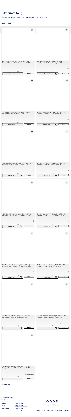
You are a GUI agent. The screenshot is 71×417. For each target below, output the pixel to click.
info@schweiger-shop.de (21, 410)
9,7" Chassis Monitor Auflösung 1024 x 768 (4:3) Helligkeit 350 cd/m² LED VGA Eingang (16, 113)
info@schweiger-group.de (21, 406)
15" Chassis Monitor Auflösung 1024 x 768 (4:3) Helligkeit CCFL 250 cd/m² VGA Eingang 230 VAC (16, 265)
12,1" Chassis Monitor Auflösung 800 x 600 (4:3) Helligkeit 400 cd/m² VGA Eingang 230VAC (51, 163)
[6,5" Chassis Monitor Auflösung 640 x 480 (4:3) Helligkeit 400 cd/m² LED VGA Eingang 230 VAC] (18, 44)
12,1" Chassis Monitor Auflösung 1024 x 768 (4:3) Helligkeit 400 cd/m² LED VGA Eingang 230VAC (51, 214)
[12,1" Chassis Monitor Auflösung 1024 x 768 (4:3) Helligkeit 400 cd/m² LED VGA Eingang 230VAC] (53, 197)
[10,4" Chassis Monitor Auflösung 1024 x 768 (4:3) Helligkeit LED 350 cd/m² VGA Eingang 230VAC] (18, 146)
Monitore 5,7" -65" (20, 17)
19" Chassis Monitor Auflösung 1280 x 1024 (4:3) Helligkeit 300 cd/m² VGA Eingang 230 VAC (16, 316)
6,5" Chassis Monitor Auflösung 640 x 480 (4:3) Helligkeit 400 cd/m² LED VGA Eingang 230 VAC (16, 62)
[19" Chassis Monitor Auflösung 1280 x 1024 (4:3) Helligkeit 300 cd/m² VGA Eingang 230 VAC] (18, 298)
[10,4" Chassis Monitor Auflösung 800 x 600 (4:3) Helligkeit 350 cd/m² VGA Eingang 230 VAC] (53, 95)
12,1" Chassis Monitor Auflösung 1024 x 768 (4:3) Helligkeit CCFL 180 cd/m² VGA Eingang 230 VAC (16, 214)
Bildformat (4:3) (43, 17)
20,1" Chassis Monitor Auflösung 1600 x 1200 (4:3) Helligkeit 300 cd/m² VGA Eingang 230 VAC (51, 316)
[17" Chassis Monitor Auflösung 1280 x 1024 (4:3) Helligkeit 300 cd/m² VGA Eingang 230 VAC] (53, 247)
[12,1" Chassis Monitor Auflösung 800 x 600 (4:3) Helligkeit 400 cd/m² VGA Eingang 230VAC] (53, 146)
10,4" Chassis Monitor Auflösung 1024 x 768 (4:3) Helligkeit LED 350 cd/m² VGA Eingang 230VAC (16, 163)
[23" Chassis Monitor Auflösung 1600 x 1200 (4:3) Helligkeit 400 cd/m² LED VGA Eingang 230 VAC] (18, 349)
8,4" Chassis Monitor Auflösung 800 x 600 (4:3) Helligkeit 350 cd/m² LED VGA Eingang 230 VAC (51, 62)
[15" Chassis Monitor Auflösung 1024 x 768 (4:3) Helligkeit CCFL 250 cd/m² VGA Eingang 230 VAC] (18, 247)
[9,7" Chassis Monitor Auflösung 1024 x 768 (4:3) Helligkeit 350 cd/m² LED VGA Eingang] (18, 95)
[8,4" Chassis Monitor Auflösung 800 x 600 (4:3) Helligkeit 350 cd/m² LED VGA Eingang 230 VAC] (53, 44)
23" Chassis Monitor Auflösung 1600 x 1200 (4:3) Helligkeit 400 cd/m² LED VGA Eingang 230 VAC (16, 367)
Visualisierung (11, 17)
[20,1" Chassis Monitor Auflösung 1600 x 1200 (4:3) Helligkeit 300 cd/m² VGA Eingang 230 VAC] (53, 298)
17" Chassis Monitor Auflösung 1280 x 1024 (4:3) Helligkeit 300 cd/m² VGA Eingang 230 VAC (51, 265)
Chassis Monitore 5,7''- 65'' (32, 17)
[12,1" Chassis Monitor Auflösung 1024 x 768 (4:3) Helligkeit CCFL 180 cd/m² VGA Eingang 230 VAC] (18, 197)
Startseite (4, 17)
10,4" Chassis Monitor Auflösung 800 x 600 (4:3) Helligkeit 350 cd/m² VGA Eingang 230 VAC (51, 113)
